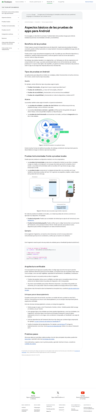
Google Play (61, 1)
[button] (9, 17)
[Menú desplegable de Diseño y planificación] (43, 2)
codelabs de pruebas (30, 344)
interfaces (62, 324)
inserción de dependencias (54, 326)
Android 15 (61, 407)
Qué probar (28, 339)
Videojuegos (37, 407)
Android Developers (29, 22)
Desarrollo (37, 22)
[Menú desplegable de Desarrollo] (54, 2)
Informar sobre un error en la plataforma (89, 408)
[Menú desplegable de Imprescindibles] (26, 2)
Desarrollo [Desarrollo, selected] (49, 1)
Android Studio (89, 1)
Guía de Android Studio (74, 409)
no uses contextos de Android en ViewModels (47, 321)
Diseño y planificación (35, 1)
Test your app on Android (10, 7)
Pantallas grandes (50, 409)
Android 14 (61, 410)
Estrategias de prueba (48, 339)
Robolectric (31, 220)
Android (24, 407)
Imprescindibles (19, 1)
